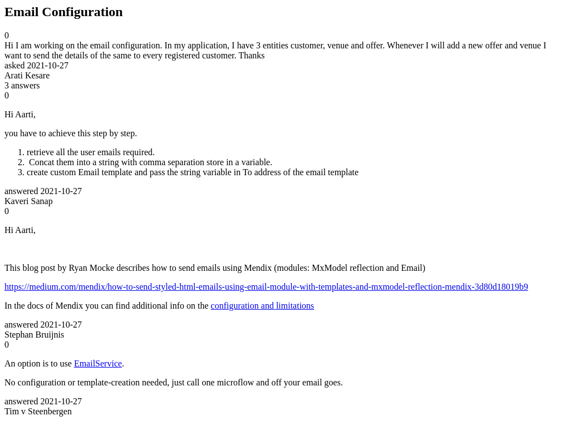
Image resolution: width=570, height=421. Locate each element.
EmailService (98, 363)
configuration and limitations (263, 305)
